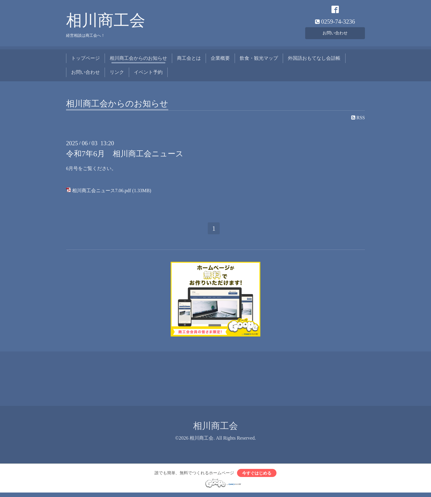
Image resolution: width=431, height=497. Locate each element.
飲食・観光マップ (259, 60)
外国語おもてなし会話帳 (314, 60)
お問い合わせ (335, 34)
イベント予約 (148, 74)
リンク (117, 74)
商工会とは (189, 60)
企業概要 (220, 60)
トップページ (85, 60)
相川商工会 (105, 22)
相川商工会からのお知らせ (138, 60)
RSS (358, 120)
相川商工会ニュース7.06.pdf (101, 192)
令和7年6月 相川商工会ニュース (125, 156)
